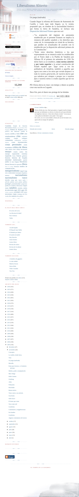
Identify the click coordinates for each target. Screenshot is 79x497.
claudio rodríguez (20, 138)
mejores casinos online (11, 279)
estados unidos (18, 152)
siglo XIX (17, 190)
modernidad (11, 173)
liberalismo (23, 162)
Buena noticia (12, 390)
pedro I (25, 180)
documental (24, 149)
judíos (7, 162)
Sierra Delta (12, 266)
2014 (8, 320)
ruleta (19, 278)
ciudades (7, 138)
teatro (25, 192)
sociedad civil (18, 192)
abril (10, 438)
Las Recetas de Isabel (15, 213)
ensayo (8, 151)
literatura (16, 166)
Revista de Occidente (15, 247)
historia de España (19, 158)
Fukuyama (11, 385)
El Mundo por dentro (15, 232)
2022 (8, 297)
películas (7, 182)
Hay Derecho (13, 237)
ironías (40, 98)
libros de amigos (9, 166)
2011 (8, 328)
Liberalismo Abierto (32, 6)
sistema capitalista (9, 192)
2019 (8, 306)
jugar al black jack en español (16, 95)
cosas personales (13, 144)
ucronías (57, 98)
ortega (12, 180)
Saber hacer (12, 398)
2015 (8, 317)
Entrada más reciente (36, 129)
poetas (20, 182)
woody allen (8, 196)
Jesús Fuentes (13, 239)
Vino (10, 358)
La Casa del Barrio (20, 127)
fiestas (14, 156)
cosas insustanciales (19, 142)
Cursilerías (12, 407)
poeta (16, 182)
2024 (8, 292)
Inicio (53, 129)
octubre (11, 421)
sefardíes (20, 188)
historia (7, 158)
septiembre (12, 424)
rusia (6, 188)
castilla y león (14, 134)
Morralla (11, 363)
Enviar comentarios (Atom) (45, 133)
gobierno (24, 156)
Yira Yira (12, 271)
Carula (12, 35)
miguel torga (23, 171)
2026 (8, 286)
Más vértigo (12, 373)
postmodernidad (16, 184)
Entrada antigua (69, 129)
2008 (8, 336)
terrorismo (8, 194)
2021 (8, 300)
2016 (8, 314)
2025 (8, 289)
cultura (10, 149)
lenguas (17, 162)
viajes (15, 194)
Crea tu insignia (9, 76)
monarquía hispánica (21, 173)
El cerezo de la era (14, 211)
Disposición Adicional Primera (42, 31)
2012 (8, 325)
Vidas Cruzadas (13, 268)
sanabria (13, 188)
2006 (8, 342)
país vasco (18, 180)
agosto (11, 427)
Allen (10, 382)
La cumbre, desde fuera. (15, 355)
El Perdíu (12, 38)
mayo (10, 435)
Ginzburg (11, 379)
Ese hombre (12, 412)
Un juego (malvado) (14, 360)
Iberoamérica (8, 128)
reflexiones (19, 185)
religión (25, 185)
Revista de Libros (14, 244)
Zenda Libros (13, 249)
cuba (6, 149)
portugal (8, 184)
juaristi (25, 160)
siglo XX (24, 190)
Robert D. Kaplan (16, 129)
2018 (8, 309)
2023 (8, 295)
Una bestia (11, 396)
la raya (12, 162)
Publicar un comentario (35, 126)
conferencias (18, 140)
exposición (15, 154)
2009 (8, 333)
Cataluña (8, 126)
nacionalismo (48, 98)
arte (12, 131)
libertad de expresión (16, 164)
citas (18, 136)
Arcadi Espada (13, 227)
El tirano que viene (14, 401)
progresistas (24, 184)
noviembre (12, 350)
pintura (12, 182)
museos (7, 175)
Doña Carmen (12, 376)
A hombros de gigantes (15, 259)
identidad (8, 160)
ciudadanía (24, 136)
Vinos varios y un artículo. (16, 393)
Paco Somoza (13, 215)
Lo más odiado (13, 261)
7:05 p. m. (37, 122)
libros (24, 164)
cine (22, 133)
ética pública (20, 196)
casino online (13, 97)
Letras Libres (13, 242)
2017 (8, 311)
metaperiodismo (12, 170)
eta (26, 152)
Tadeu (11, 218)
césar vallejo (16, 149)
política (25, 182)
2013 (8, 322)
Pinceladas (12, 387)
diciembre (12, 347)
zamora (14, 196)
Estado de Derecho (20, 126)
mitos (6, 173)
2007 (8, 339)
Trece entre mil (13, 404)
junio (10, 432)
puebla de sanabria (10, 185)
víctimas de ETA (22, 194)
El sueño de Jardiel (14, 235)
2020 (8, 303)
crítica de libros (20, 147)
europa (7, 154)
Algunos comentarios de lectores (18, 418)
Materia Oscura (13, 264)
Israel (14, 128)
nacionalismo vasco (16, 177)
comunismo (9, 140)
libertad (7, 164)
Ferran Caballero (39, 107)
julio (10, 429)
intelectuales (17, 160)
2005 (8, 344)
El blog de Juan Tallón (15, 230)
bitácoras (16, 131)
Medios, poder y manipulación (17, 371)
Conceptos (11, 352)
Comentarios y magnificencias (17, 409)
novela (7, 180)
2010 (8, 331)
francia (19, 156)
